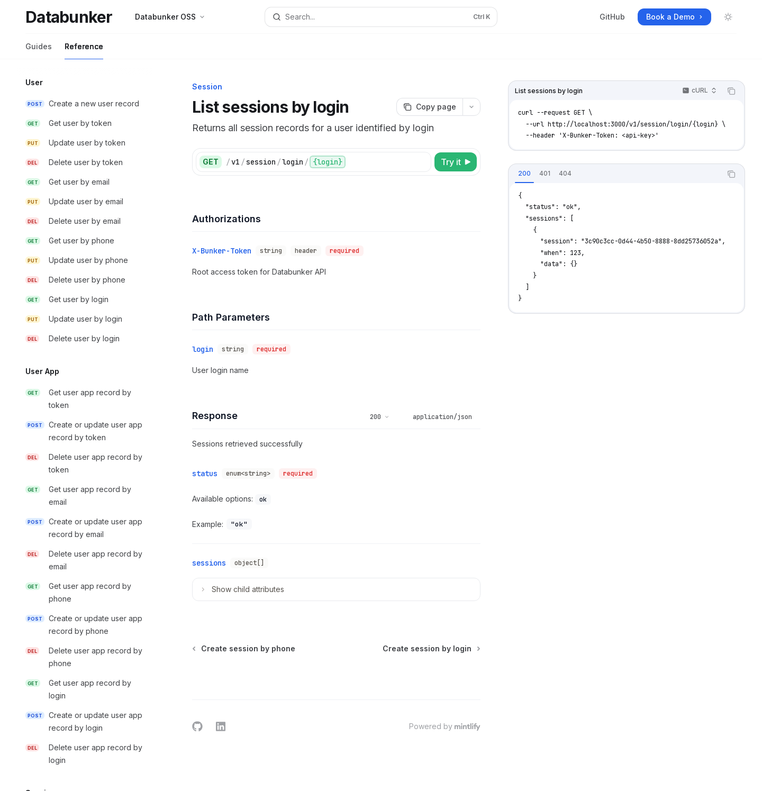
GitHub (612, 16)
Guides (38, 50)
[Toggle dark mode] (728, 16)
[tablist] (615, 174)
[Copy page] (429, 107)
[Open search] (380, 16)
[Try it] (455, 161)
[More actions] (471, 107)
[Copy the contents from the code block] (731, 91)
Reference (84, 50)
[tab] (524, 173)
